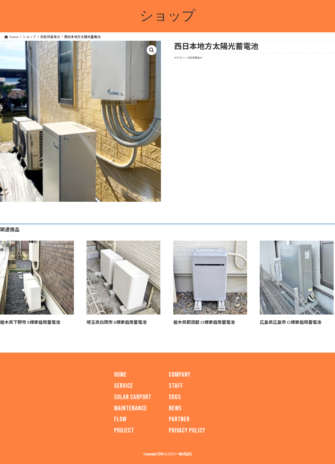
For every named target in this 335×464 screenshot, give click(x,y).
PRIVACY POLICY (187, 430)
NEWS (175, 408)
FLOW (120, 419)
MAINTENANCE (130, 408)
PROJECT (124, 430)
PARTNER (179, 419)
